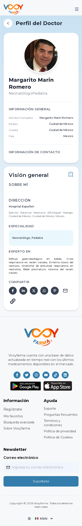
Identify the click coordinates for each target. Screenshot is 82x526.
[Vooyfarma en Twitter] (26, 375)
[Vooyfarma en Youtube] (45, 375)
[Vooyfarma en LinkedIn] (65, 375)
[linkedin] (23, 291)
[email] (65, 291)
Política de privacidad (60, 431)
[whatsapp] (44, 291)
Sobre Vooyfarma (16, 428)
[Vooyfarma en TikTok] (55, 375)
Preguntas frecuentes (60, 415)
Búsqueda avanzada (18, 422)
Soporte (50, 409)
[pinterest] (55, 291)
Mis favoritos (13, 416)
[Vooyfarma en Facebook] (17, 375)
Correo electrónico (20, 458)
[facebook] (13, 291)
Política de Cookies (58, 437)
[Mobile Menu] (76, 9)
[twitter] (34, 291)
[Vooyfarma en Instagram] (36, 375)
